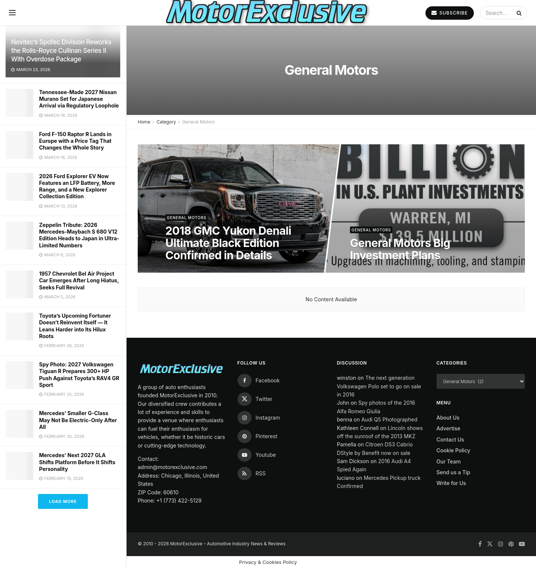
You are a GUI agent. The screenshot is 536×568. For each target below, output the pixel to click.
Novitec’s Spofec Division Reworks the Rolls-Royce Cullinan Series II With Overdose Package (61, 50)
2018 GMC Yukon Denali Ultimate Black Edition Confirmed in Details (228, 243)
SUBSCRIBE (449, 13)
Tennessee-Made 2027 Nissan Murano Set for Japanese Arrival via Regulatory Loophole (79, 99)
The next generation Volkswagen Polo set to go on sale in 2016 (379, 386)
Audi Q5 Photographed (389, 419)
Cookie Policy (453, 450)
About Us (448, 417)
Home (144, 122)
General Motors (198, 122)
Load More (63, 501)
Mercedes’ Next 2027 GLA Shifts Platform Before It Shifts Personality (77, 462)
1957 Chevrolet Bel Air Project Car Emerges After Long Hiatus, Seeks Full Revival (79, 280)
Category (166, 122)
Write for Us (451, 483)
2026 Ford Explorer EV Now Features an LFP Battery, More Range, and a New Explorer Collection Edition (77, 186)
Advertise (448, 428)
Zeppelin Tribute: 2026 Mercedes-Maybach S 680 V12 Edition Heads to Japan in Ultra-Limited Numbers (79, 235)
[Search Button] (520, 12)
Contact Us (450, 439)
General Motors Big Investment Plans (400, 249)
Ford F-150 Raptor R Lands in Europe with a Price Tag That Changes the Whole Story (75, 141)
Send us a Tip (453, 472)
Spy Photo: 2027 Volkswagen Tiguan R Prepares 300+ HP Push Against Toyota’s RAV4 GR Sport (79, 374)
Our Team (449, 461)
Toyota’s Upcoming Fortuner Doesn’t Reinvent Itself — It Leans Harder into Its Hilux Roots (75, 325)
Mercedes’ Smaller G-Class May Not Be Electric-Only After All (78, 420)
